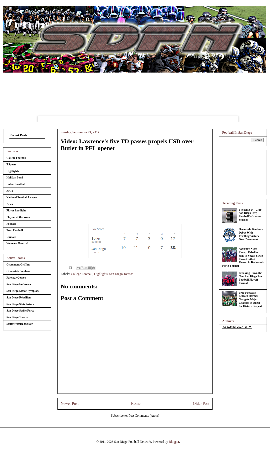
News (9, 204)
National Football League (21, 197)
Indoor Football (15, 184)
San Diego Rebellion (18, 297)
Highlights (101, 274)
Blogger (174, 441)
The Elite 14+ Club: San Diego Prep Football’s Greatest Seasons (251, 214)
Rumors (11, 237)
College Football (81, 274)
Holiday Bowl (14, 177)
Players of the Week (18, 217)
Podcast (11, 223)
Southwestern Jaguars (19, 323)
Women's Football (17, 243)
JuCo (9, 190)
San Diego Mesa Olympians (23, 290)
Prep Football (14, 230)
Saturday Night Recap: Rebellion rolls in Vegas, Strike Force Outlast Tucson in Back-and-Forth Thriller (243, 257)
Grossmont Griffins (18, 264)
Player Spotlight (16, 210)
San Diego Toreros (121, 274)
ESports (11, 164)
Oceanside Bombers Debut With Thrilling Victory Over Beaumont (251, 234)
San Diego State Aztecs (20, 304)
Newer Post (70, 403)
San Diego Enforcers (18, 284)
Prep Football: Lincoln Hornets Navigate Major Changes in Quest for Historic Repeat (250, 299)
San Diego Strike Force (20, 310)
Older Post (201, 403)
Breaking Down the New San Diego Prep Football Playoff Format (251, 278)
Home (135, 403)
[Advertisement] (243, 172)
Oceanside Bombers (18, 271)
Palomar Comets (16, 277)
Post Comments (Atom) (144, 415)
